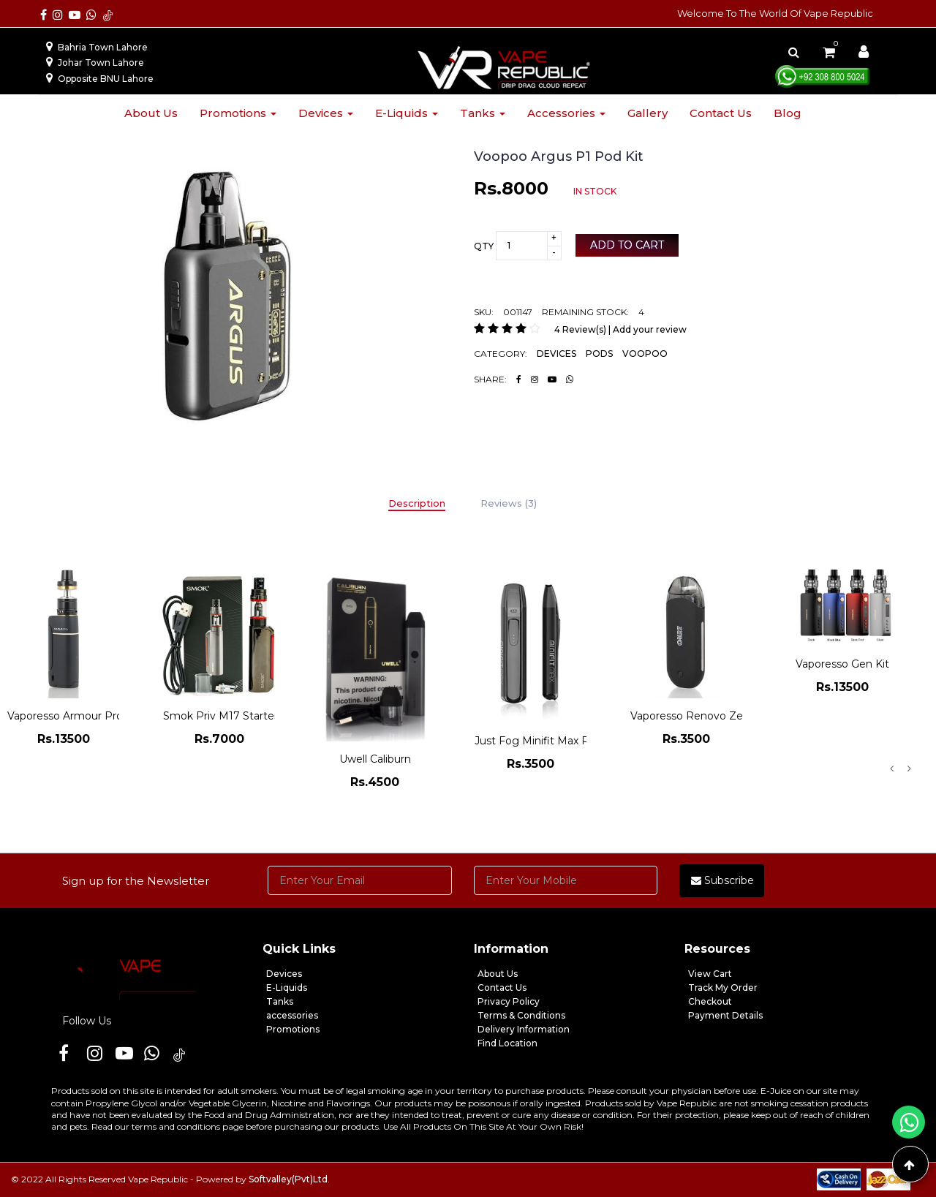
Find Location (507, 1043)
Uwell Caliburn (375, 759)
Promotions (238, 113)
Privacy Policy (509, 1001)
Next (909, 768)
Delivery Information (524, 1029)
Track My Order (723, 987)
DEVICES (556, 353)
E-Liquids (286, 987)
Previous (891, 768)
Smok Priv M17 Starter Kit (229, 715)
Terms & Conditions (521, 1015)
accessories (292, 1015)
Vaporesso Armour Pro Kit (73, 715)
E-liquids (406, 113)
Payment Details (725, 1015)
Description (416, 503)
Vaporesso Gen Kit (842, 664)
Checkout (710, 1001)
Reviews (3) (508, 503)
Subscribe (722, 880)
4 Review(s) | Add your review (620, 329)
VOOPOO (645, 353)
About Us (498, 973)
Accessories (566, 113)
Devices (325, 113)
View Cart (710, 973)
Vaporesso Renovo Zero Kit (700, 715)
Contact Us (502, 987)
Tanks (482, 113)
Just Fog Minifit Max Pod (539, 740)
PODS (599, 353)
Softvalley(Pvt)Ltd (288, 1179)
